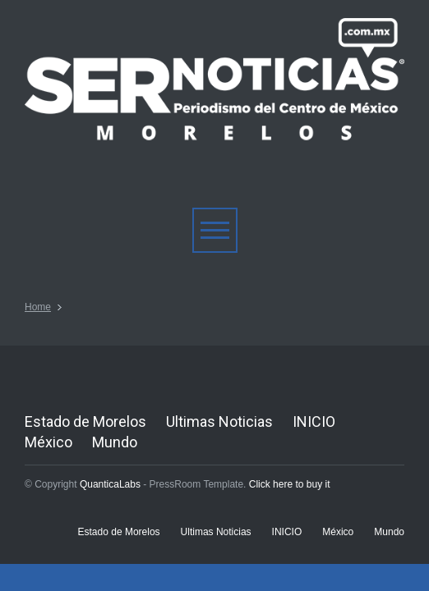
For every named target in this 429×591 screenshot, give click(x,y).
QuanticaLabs (110, 484)
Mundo (114, 442)
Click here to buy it (289, 484)
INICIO (314, 421)
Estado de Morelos (85, 421)
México (48, 442)
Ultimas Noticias (219, 421)
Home (38, 307)
